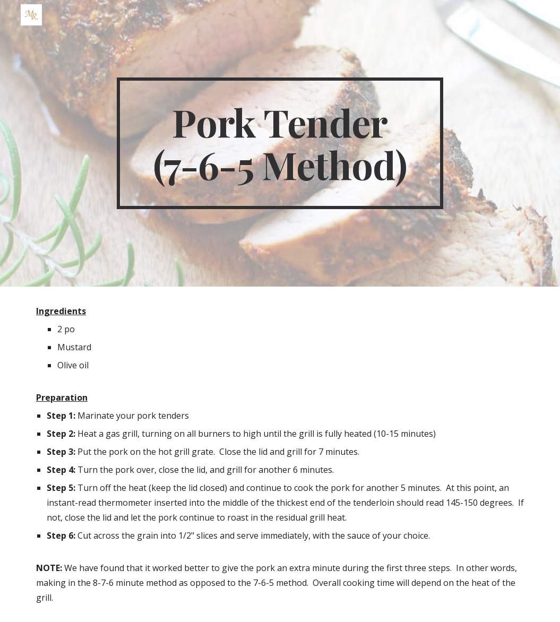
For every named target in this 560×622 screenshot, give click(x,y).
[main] (280, 143)
